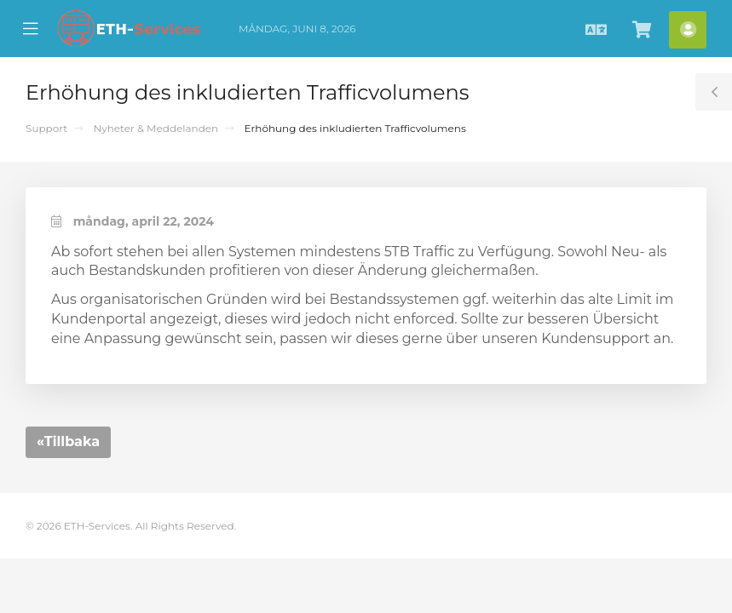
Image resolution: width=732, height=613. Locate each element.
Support (46, 128)
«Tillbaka (68, 441)
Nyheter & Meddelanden (155, 128)
